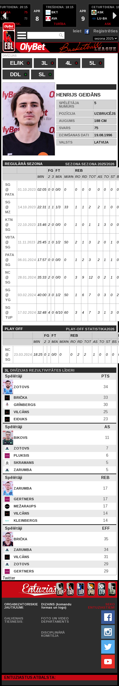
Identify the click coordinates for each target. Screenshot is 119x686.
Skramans (23, 463)
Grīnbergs (24, 405)
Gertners (23, 499)
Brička (20, 398)
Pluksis (21, 455)
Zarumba (22, 470)
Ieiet (77, 31)
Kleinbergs (25, 520)
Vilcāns (21, 412)
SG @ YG (8, 295)
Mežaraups (24, 506)
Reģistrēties (105, 31)
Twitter (8, 578)
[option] (37, 15)
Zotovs (21, 387)
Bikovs (20, 438)
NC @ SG (7, 277)
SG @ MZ (8, 207)
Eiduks (20, 419)
